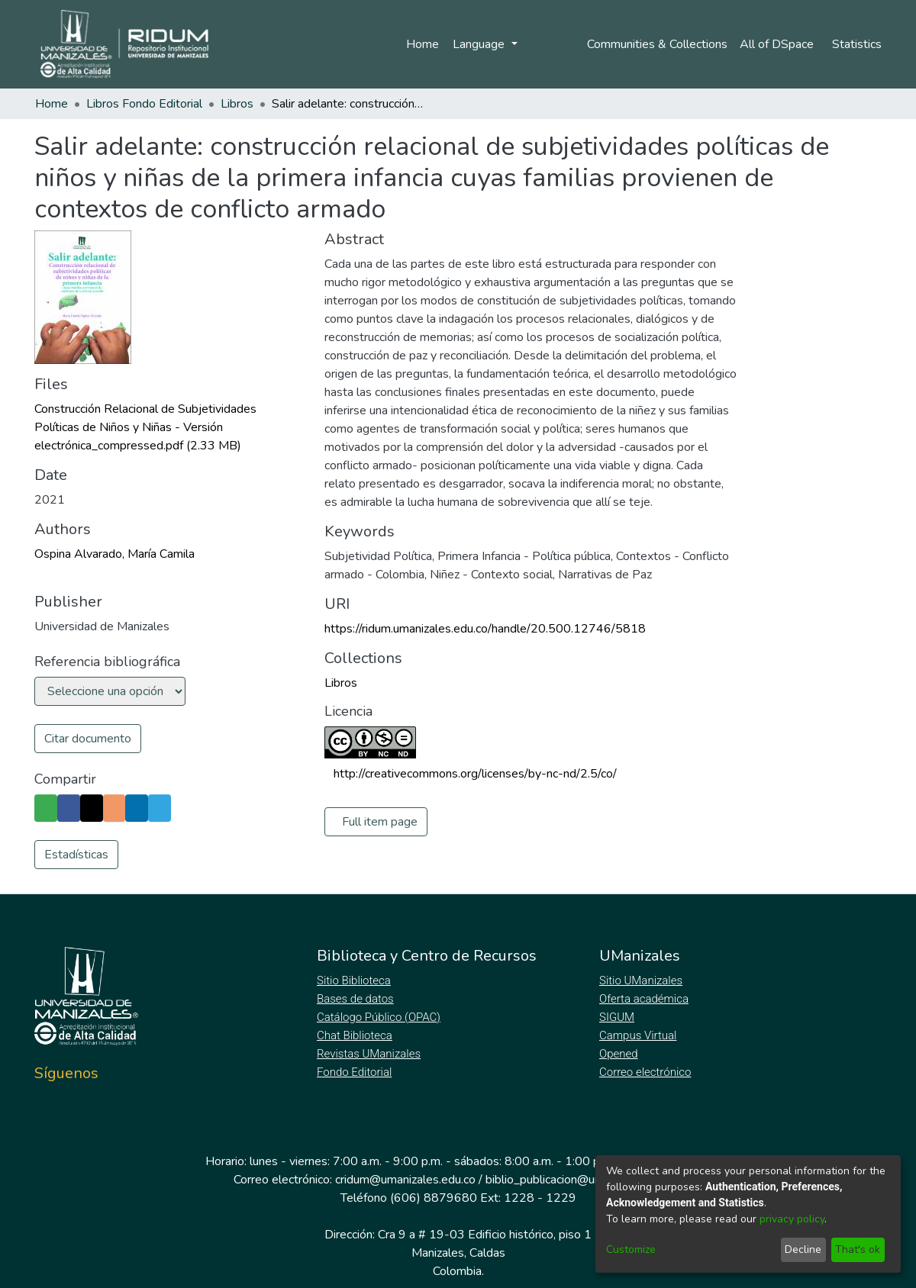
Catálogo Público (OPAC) (382, 1017)
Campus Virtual (638, 1035)
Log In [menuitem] (544, 44)
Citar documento (87, 738)
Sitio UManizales (641, 980)
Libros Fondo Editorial (144, 103)
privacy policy (792, 1219)
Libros (237, 103)
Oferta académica (645, 998)
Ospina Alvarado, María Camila (114, 554)
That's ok (857, 1249)
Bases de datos (357, 998)
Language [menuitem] (477, 44)
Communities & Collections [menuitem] (654, 44)
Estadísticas (76, 854)
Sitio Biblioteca (355, 980)
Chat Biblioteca (356, 1035)
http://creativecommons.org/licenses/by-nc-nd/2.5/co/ (475, 773)
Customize (631, 1249)
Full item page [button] (379, 821)
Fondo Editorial (355, 1072)
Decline (803, 1249)
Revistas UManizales (369, 1053)
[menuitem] (778, 44)
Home (420, 44)
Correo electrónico (647, 1072)
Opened (620, 1053)
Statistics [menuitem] (857, 44)
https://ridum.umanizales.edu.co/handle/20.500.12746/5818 (485, 628)
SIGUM (616, 1017)
